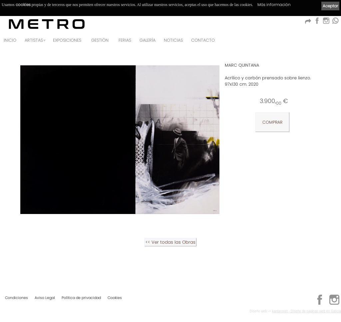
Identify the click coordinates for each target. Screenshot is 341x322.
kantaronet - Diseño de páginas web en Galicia (306, 311)
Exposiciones (67, 40)
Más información (274, 4)
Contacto (203, 40)
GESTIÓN (100, 40)
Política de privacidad (81, 297)
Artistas (34, 40)
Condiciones (16, 297)
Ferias (125, 40)
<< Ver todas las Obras (170, 242)
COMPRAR (272, 122)
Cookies (115, 297)
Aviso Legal (45, 297)
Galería (148, 40)
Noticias (173, 40)
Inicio (10, 40)
